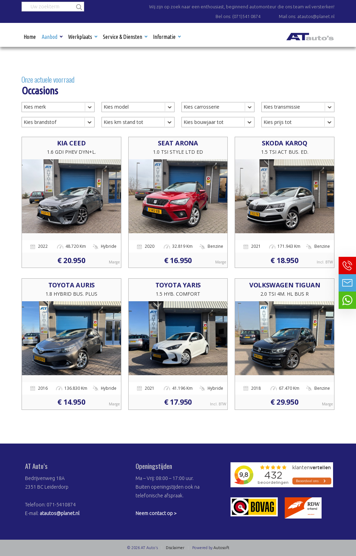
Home (30, 37)
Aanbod (49, 37)
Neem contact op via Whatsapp (347, 300)
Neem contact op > (156, 513)
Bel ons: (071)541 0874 (238, 16)
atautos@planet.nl (59, 513)
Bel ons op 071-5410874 (347, 265)
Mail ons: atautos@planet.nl (306, 16)
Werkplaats (80, 37)
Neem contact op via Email (347, 283)
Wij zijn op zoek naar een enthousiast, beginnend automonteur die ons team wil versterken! (241, 6)
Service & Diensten (122, 37)
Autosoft (221, 548)
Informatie (164, 37)
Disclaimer (175, 548)
